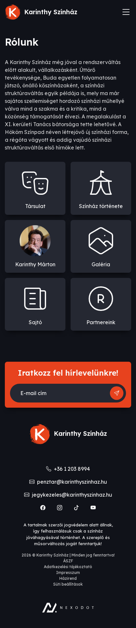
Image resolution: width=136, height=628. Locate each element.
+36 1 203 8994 (68, 469)
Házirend (68, 578)
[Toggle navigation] (126, 12)
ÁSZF (68, 560)
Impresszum (68, 572)
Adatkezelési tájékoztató (68, 566)
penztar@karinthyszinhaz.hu (68, 482)
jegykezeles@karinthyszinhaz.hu (68, 494)
